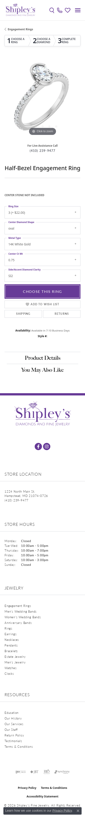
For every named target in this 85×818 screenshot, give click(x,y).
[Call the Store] (17, 500)
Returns (62, 314)
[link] (60, 10)
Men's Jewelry (15, 662)
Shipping (23, 314)
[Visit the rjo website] (46, 772)
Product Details (42, 358)
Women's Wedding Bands (23, 617)
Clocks (9, 673)
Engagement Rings (20, 29)
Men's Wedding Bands (21, 611)
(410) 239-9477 (43, 150)
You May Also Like (42, 370)
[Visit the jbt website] (34, 772)
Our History (13, 718)
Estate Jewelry (15, 656)
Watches (11, 668)
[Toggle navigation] (78, 10)
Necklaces (12, 639)
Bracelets (11, 651)
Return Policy (14, 735)
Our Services (14, 724)
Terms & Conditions (19, 746)
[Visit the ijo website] (20, 772)
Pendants (11, 645)
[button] (52, 10)
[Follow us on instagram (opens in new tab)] (46, 446)
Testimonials (13, 741)
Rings (8, 628)
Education (12, 712)
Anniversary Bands (18, 623)
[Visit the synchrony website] (62, 772)
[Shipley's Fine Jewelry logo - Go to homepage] (20, 10)
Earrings (11, 634)
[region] (42, 99)
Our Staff (11, 729)
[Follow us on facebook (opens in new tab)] (38, 446)
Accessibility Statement (42, 796)
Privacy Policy (27, 788)
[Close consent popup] (78, 810)
